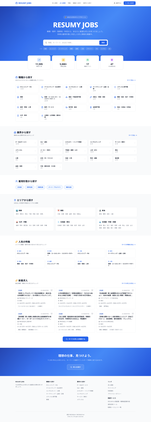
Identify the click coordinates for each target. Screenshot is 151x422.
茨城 (34, 214)
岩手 (75, 225)
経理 (77, 49)
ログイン (117, 3)
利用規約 (110, 391)
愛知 (100, 214)
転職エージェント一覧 (114, 407)
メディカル (80, 399)
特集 (69, 3)
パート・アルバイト (55, 187)
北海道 (59, 225)
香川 (112, 228)
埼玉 (26, 214)
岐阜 (108, 214)
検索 (103, 43)
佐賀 (37, 225)
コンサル (103, 49)
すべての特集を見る (129, 245)
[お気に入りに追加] (51, 290)
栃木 (37, 214)
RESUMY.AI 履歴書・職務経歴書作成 (119, 401)
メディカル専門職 (51, 397)
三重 (112, 214)
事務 (71, 49)
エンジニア (53, 49)
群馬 (41, 214)
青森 (71, 225)
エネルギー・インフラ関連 (85, 391)
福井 (112, 225)
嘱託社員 (68, 187)
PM (97, 49)
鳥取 (100, 228)
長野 (116, 225)
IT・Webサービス (82, 385)
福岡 (17, 225)
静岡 (104, 214)
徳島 (108, 228)
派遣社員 (40, 187)
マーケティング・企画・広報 (55, 394)
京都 (66, 214)
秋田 (79, 225)
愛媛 (116, 228)
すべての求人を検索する (75, 339)
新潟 (100, 225)
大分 (30, 225)
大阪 (58, 214)
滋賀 (70, 214)
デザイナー (90, 49)
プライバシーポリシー (114, 394)
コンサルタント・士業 (53, 391)
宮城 (64, 225)
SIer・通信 (80, 388)
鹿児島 (26, 225)
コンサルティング (82, 394)
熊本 (21, 225)
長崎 (41, 225)
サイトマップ (112, 388)
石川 (108, 225)
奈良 (74, 214)
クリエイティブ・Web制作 (54, 388)
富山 (104, 225)
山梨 (119, 225)
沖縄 (45, 225)
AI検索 (63, 3)
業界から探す (87, 3)
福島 (68, 225)
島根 (104, 228)
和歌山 (79, 214)
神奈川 (22, 214)
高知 (119, 228)
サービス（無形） (82, 397)
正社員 (20, 187)
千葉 (30, 214)
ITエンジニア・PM (52, 385)
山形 (83, 225)
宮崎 (34, 225)
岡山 (123, 225)
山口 (131, 225)
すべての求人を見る (129, 283)
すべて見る (131, 80)
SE (109, 49)
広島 (127, 225)
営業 (45, 49)
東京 (17, 214)
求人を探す (75, 367)
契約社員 (29, 187)
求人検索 (54, 3)
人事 (82, 49)
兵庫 (62, 214)
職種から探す (77, 3)
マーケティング (63, 49)
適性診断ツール (112, 404)
